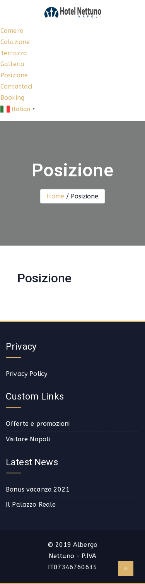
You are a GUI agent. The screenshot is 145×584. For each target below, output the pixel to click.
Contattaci (16, 86)
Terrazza (13, 53)
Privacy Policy (26, 373)
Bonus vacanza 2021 (38, 489)
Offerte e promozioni (38, 423)
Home (55, 196)
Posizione (14, 75)
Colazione (15, 42)
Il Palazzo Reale (31, 504)
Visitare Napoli (28, 439)
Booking (12, 97)
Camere (11, 30)
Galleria (12, 64)
